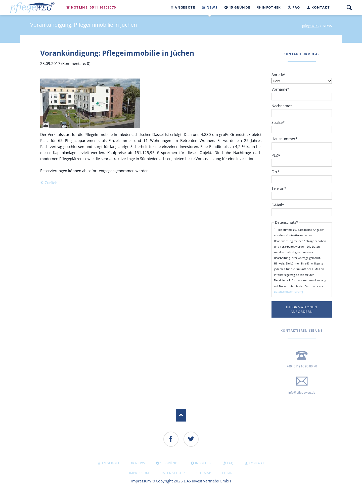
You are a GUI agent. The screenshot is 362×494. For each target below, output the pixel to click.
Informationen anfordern (301, 309)
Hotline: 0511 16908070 (93, 7)
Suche (349, 7)
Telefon (280, 188)
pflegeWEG (310, 25)
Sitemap (204, 473)
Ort (280, 171)
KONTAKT (256, 463)
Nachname (282, 105)
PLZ (280, 155)
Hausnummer (284, 138)
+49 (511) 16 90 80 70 (302, 366)
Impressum (139, 473)
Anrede (280, 74)
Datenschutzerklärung (288, 291)
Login (227, 473)
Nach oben (181, 415)
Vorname (280, 89)
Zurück (51, 182)
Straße (280, 122)
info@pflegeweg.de (301, 392)
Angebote (111, 463)
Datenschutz (173, 473)
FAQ (230, 463)
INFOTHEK (203, 463)
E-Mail (280, 204)
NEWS (140, 463)
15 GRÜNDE (170, 463)
